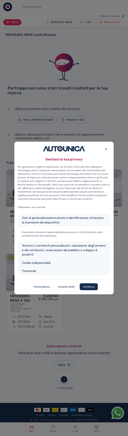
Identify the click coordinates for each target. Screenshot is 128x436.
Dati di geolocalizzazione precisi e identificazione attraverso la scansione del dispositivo (63, 220)
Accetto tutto (66, 286)
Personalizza (42, 286)
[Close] (106, 148)
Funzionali (29, 271)
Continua (88, 286)
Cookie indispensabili (36, 263)
